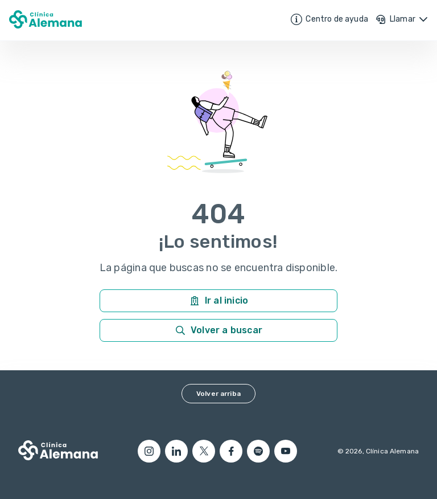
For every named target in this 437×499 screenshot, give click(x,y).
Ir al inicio (218, 300)
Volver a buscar (218, 330)
